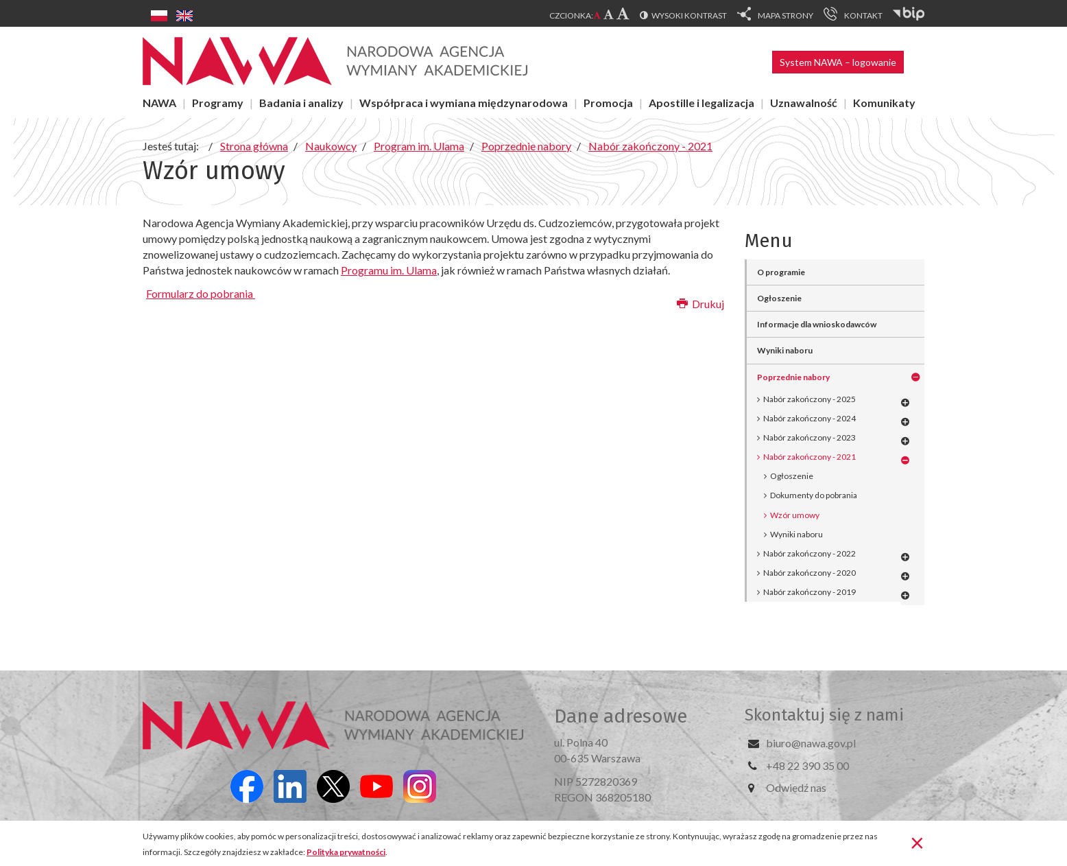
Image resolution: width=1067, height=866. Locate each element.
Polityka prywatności (346, 852)
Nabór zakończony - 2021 (809, 457)
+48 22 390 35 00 (807, 765)
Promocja (608, 102)
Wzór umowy (794, 515)
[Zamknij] (917, 842)
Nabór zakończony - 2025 (809, 399)
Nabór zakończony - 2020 (809, 572)
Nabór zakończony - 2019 (809, 592)
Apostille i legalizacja (701, 102)
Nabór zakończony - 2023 (809, 437)
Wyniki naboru (785, 350)
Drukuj (700, 303)
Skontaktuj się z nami (824, 715)
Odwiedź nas (796, 787)
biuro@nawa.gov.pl (811, 742)
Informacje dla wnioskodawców (816, 324)
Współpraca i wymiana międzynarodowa (463, 102)
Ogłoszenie (779, 298)
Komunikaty (884, 102)
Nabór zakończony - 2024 (809, 418)
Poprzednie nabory (793, 377)
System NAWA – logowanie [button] (838, 62)
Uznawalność (803, 102)
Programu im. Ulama (389, 270)
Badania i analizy (301, 102)
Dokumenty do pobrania (813, 495)
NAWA (159, 102)
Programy (217, 102)
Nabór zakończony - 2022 (809, 553)
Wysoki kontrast (689, 15)
